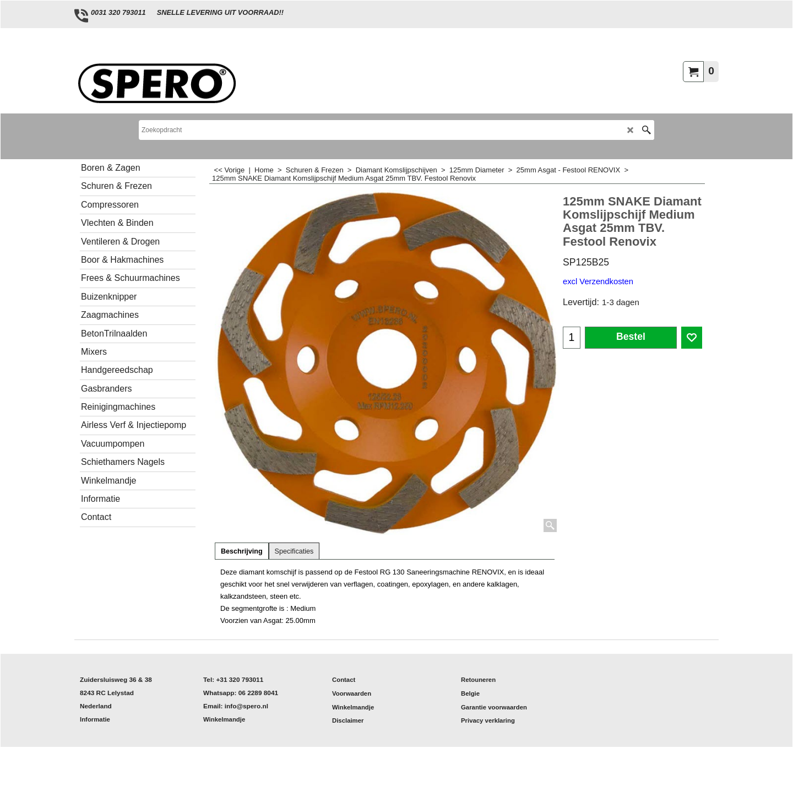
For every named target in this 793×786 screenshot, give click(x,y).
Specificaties (294, 551)
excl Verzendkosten (598, 281)
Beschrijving (242, 551)
